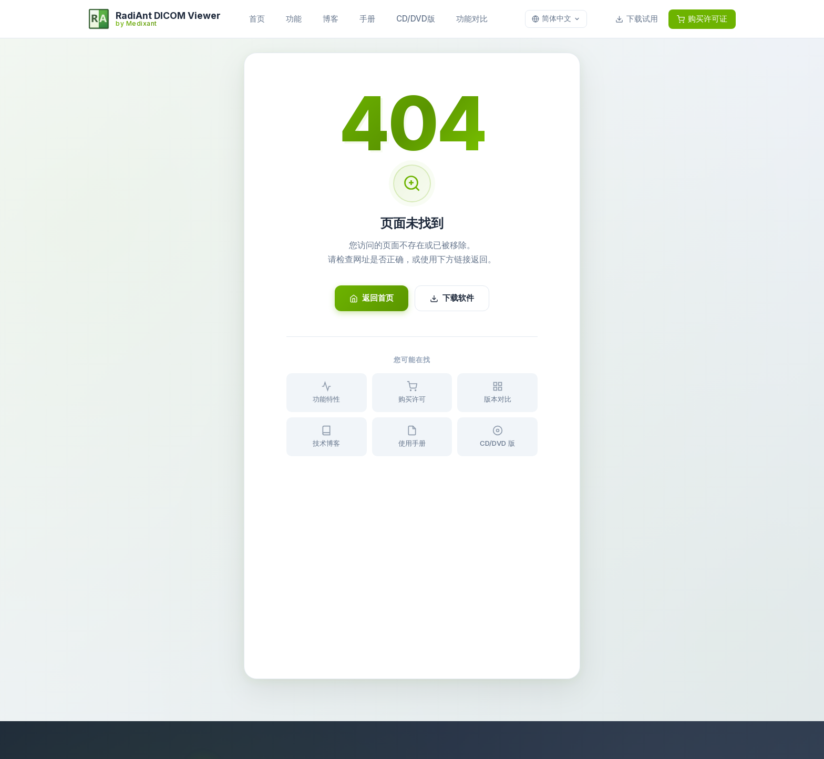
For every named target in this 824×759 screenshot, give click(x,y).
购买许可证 (702, 19)
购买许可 (412, 392)
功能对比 (472, 19)
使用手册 (412, 436)
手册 (367, 19)
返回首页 (371, 298)
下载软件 (452, 298)
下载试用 (636, 19)
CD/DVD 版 (497, 436)
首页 (257, 19)
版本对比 (497, 392)
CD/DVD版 (415, 19)
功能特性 (326, 392)
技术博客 (326, 436)
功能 (294, 19)
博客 (330, 19)
